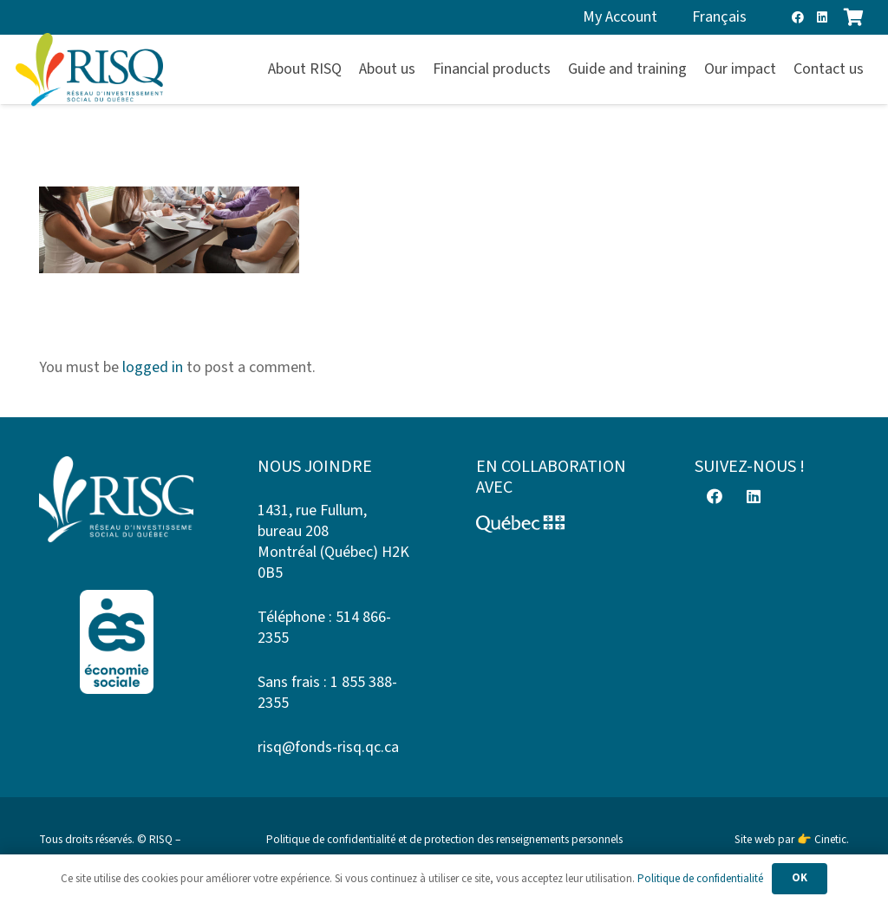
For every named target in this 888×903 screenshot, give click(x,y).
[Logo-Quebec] (553, 524)
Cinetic (830, 839)
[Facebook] (798, 17)
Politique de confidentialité (700, 879)
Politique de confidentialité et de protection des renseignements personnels (444, 839)
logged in (152, 367)
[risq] (89, 70)
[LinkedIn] (822, 17)
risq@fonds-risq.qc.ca (328, 747)
